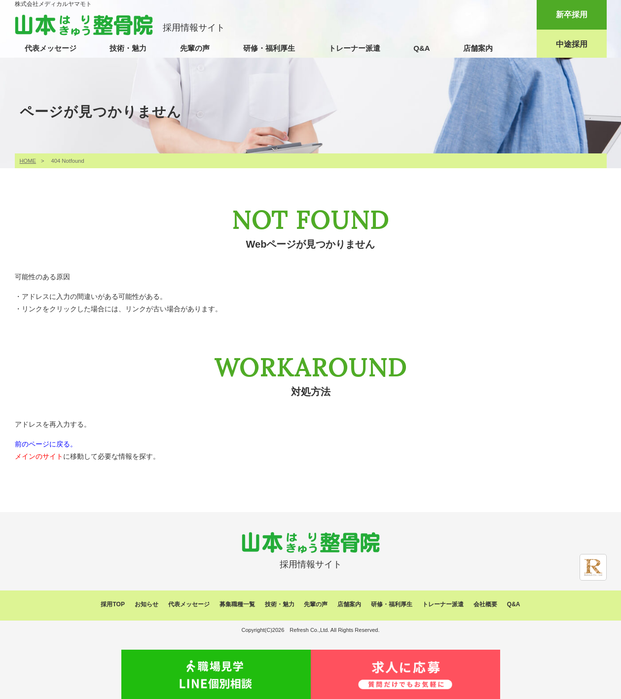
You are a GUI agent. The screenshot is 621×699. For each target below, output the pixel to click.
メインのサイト (39, 456)
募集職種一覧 (237, 604)
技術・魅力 (128, 48)
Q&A (421, 48)
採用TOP (112, 604)
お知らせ (146, 604)
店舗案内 (478, 48)
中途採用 (571, 44)
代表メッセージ (50, 48)
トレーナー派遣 (354, 48)
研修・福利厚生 (269, 48)
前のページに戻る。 (46, 444)
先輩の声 (195, 48)
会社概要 (485, 604)
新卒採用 (571, 14)
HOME (28, 161)
